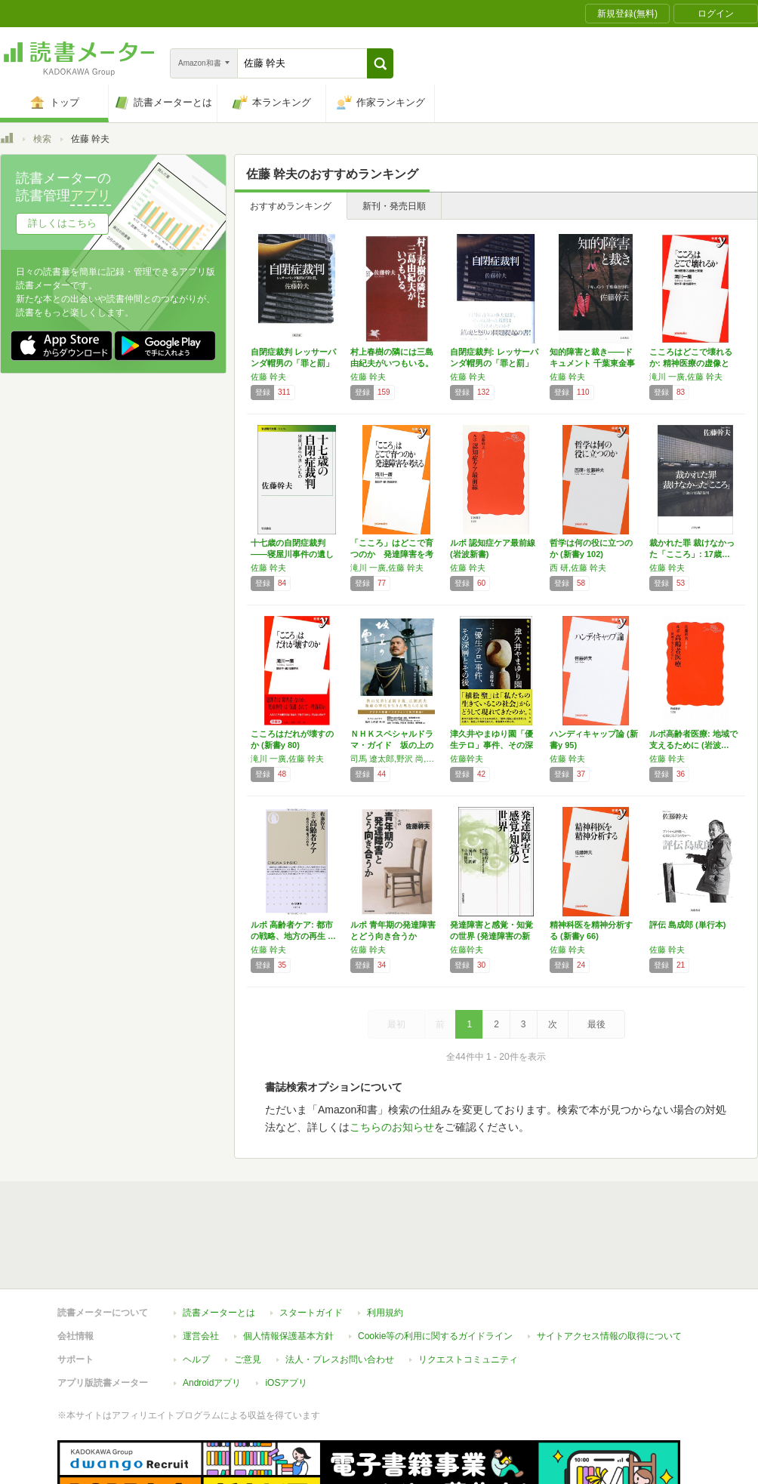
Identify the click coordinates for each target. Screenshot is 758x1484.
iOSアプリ (286, 1313)
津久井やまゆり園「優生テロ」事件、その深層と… (491, 745)
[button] (380, 63)
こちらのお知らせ (392, 1127)
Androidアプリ (212, 1313)
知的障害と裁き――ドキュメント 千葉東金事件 (592, 363)
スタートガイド (311, 1243)
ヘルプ (196, 1290)
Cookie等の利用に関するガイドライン (435, 1266)
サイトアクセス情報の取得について (609, 1266)
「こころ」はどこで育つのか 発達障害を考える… (391, 554)
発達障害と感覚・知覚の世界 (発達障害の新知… (491, 936)
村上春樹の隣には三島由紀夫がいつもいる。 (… (391, 363)
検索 (42, 139)
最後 (596, 1024)
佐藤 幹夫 (268, 376)
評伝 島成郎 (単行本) (687, 924)
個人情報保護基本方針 (288, 1266)
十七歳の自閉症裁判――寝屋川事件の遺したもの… (292, 554)
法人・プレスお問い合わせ (339, 1290)
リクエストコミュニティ (468, 1290)
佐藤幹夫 (466, 758)
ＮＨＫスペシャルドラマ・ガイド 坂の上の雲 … (391, 745)
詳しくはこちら (62, 223)
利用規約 (385, 1243)
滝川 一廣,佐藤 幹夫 (686, 376)
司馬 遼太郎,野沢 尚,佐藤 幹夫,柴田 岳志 (396, 758)
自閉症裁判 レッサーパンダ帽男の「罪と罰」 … (293, 363)
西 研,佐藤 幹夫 (578, 567)
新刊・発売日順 (394, 206)
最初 (396, 1024)
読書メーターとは (219, 1243)
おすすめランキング (290, 206)
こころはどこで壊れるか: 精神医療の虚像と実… (690, 363)
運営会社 (201, 1266)
